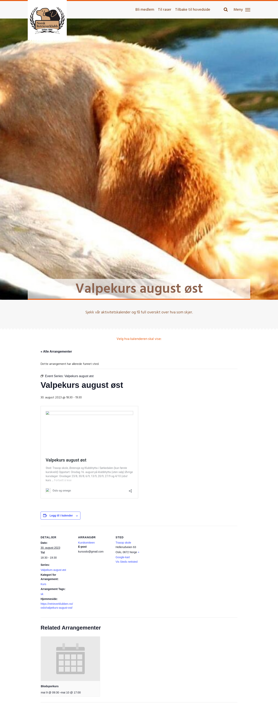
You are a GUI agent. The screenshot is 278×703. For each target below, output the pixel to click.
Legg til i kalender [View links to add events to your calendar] (61, 515)
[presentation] (70, 659)
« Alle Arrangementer (56, 351)
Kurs (43, 584)
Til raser (164, 10)
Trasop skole (123, 542)
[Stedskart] (173, 552)
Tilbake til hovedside (192, 10)
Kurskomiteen (86, 542)
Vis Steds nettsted (127, 561)
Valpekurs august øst (53, 569)
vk (42, 594)
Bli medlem (144, 10)
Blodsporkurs (50, 686)
